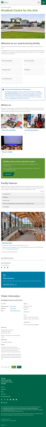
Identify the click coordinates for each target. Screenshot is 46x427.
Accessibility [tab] (6, 206)
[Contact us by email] (16, 399)
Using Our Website (12, 420)
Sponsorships (7, 243)
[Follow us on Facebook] (4, 399)
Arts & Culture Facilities (6, 7)
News (2, 391)
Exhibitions (27, 72)
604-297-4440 (13, 306)
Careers (3, 387)
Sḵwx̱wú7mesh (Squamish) (20, 408)
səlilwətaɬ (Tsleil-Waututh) (32, 408)
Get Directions (27, 311)
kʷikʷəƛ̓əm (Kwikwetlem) (8, 409)
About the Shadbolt (6, 63)
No (19, 367)
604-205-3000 (13, 308)
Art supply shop (5, 72)
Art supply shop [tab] (6, 194)
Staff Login (5, 402)
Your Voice (3, 394)
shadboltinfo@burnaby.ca (15, 310)
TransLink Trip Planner (7, 342)
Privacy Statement (4, 420)
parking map (13, 98)
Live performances (6, 81)
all (42, 191)
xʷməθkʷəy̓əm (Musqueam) (8, 408)
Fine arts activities (29, 63)
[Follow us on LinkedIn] (13, 399)
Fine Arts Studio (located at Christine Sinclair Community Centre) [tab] (18, 203)
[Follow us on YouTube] (10, 399)
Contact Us (3, 389)
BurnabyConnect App (5, 396)
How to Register (8, 169)
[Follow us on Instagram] (7, 399)
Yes (13, 367)
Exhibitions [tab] (5, 197)
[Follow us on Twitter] (1, 399)
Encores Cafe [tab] (6, 200)
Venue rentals (7, 152)
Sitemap (4, 425)
